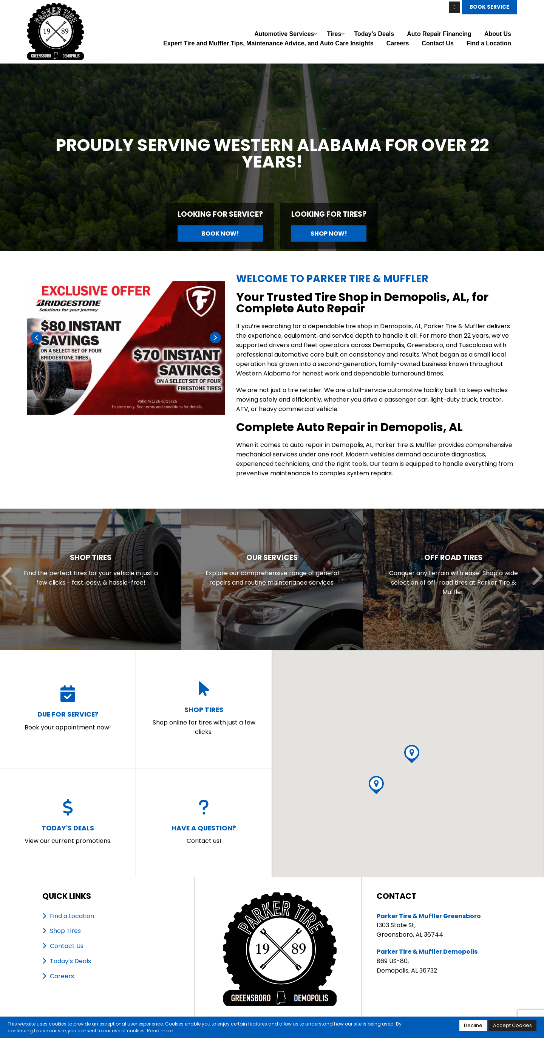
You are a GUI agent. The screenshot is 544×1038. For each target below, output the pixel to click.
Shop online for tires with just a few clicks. (204, 708)
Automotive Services (284, 34)
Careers (397, 43)
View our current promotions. (68, 822)
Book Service (489, 7)
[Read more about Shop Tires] (90, 579)
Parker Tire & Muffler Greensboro (429, 916)
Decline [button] (473, 1025)
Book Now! (220, 233)
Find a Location (489, 43)
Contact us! (204, 822)
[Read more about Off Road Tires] (453, 579)
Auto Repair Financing (439, 34)
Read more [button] (160, 1030)
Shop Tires (65, 930)
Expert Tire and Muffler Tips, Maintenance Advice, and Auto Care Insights (268, 43)
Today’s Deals (374, 34)
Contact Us (437, 43)
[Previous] (36, 337)
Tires (334, 34)
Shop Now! (329, 233)
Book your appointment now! (68, 709)
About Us (497, 34)
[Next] (215, 337)
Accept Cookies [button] (512, 1025)
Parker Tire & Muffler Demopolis (427, 951)
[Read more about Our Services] (272, 579)
